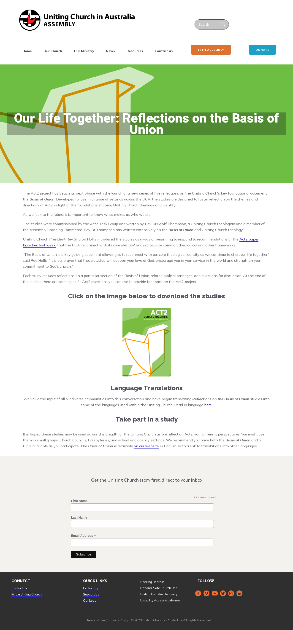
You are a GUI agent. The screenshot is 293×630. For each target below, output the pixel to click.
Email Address (83, 536)
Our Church (52, 51)
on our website (146, 446)
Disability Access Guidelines (160, 600)
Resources (135, 51)
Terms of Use (96, 620)
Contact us (164, 51)
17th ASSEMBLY (211, 49)
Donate (262, 49)
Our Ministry (84, 51)
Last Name (79, 517)
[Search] (223, 24)
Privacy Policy (118, 620)
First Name (79, 501)
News (110, 51)
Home (27, 51)
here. (208, 405)
